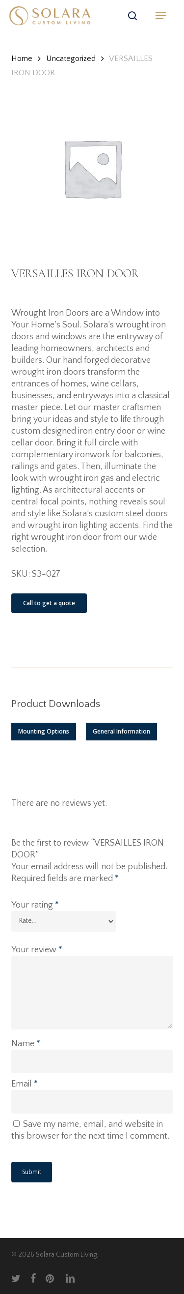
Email (24, 1084)
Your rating (35, 905)
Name (25, 1044)
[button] (161, 16)
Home (21, 58)
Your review (36, 950)
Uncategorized (71, 58)
